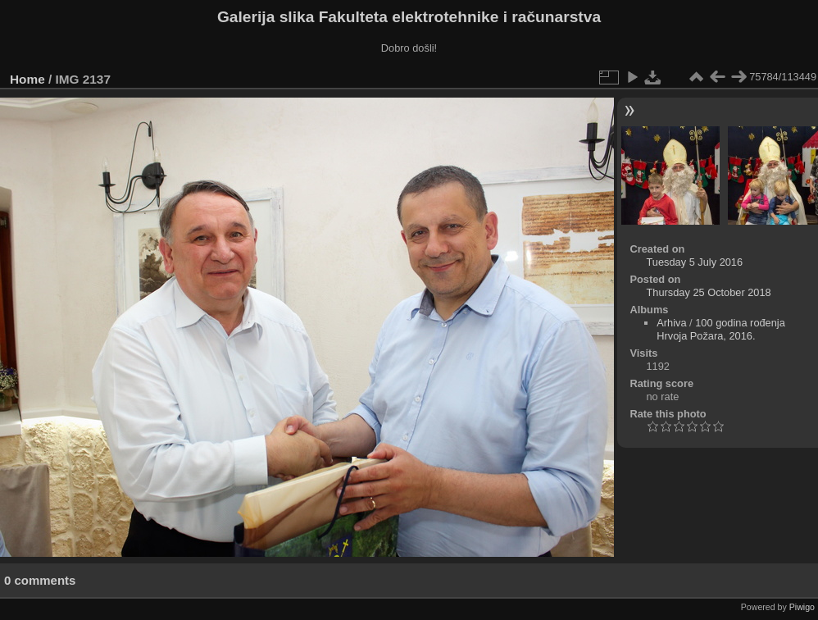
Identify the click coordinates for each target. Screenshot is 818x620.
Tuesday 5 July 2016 (694, 262)
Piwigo (802, 607)
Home (27, 79)
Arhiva (671, 323)
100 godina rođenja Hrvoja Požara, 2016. (721, 329)
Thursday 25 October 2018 (708, 292)
